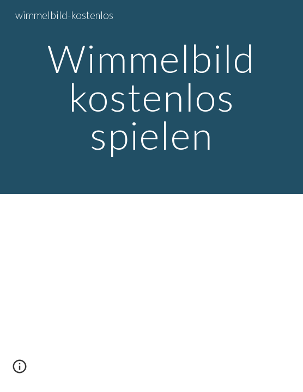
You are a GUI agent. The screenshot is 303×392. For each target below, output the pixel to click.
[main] (151, 97)
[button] (20, 370)
